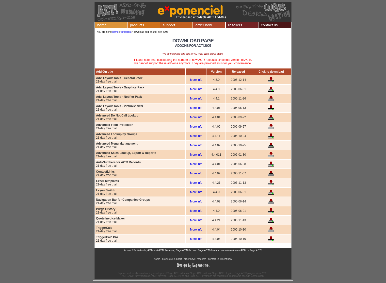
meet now (226, 259)
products (137, 25)
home (102, 25)
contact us (269, 25)
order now (203, 25)
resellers (235, 25)
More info (196, 80)
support (169, 25)
